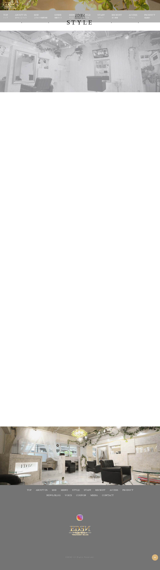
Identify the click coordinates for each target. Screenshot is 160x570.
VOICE (68, 495)
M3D (40, 16)
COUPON (81, 495)
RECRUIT (117, 16)
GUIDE (58, 16)
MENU (72, 16)
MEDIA (94, 495)
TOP (5, 16)
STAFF (101, 16)
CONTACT (108, 495)
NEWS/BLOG (53, 495)
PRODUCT (149, 16)
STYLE (86, 16)
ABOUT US (21, 16)
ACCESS (133, 16)
